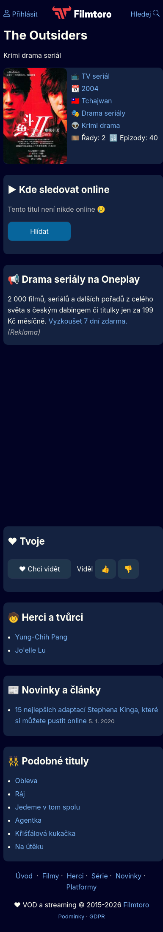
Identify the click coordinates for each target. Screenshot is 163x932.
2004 (90, 88)
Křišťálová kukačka (45, 833)
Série (99, 876)
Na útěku (29, 846)
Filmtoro (136, 905)
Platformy (81, 887)
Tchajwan (97, 101)
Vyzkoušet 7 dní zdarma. (87, 321)
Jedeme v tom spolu (47, 807)
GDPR (97, 916)
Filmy (50, 876)
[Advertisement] (79, 435)
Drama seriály (104, 113)
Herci (75, 876)
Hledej (145, 14)
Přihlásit (20, 14)
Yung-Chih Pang (41, 637)
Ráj (20, 794)
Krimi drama (101, 125)
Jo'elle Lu (30, 650)
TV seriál (96, 76)
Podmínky (71, 916)
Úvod (25, 876)
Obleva (26, 780)
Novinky (128, 876)
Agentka (28, 820)
